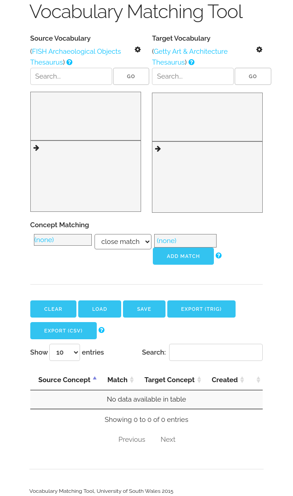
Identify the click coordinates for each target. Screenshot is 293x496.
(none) (44, 240)
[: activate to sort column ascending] (254, 380)
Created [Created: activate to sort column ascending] (225, 380)
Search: (202, 352)
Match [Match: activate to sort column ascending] (117, 380)
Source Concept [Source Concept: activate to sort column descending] (64, 380)
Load (100, 309)
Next (168, 439)
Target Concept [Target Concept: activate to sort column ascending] (169, 380)
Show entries (67, 352)
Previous (131, 439)
